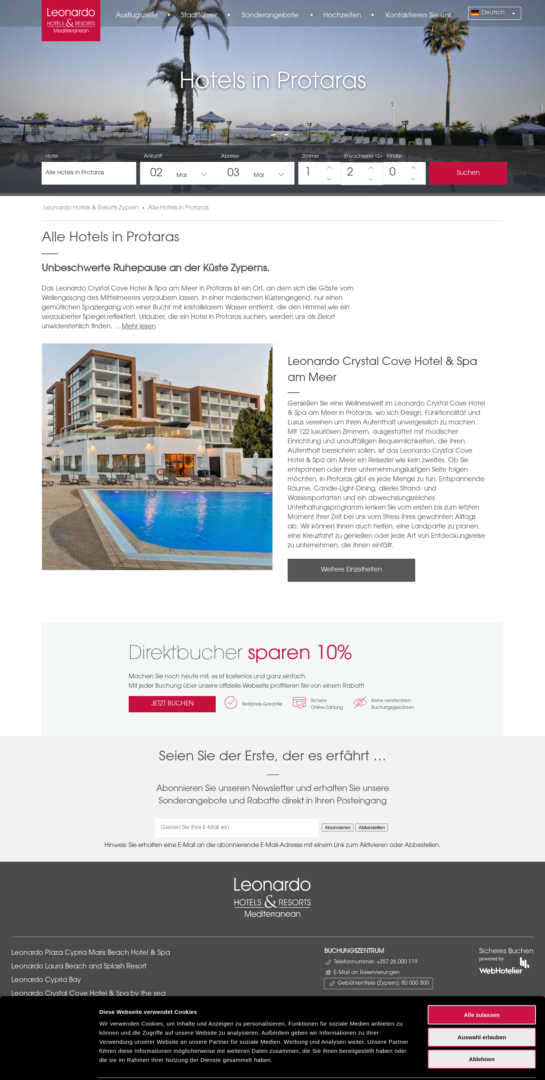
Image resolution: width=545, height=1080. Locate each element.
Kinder (394, 156)
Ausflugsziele (136, 15)
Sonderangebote (270, 15)
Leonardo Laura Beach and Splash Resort (78, 966)
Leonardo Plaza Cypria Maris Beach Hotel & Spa (91, 953)
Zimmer (310, 156)
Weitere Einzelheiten (351, 570)
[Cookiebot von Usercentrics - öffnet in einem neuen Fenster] (49, 1065)
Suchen (468, 173)
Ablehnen (482, 1032)
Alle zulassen (482, 987)
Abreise (230, 156)
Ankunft (153, 156)
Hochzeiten (342, 15)
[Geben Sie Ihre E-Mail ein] (236, 828)
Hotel (51, 156)
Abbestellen (371, 827)
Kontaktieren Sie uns (419, 15)
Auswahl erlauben (482, 1010)
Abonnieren (337, 827)
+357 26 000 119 (397, 962)
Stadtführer (199, 15)
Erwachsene (363, 156)
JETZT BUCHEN (172, 704)
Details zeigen (402, 1065)
